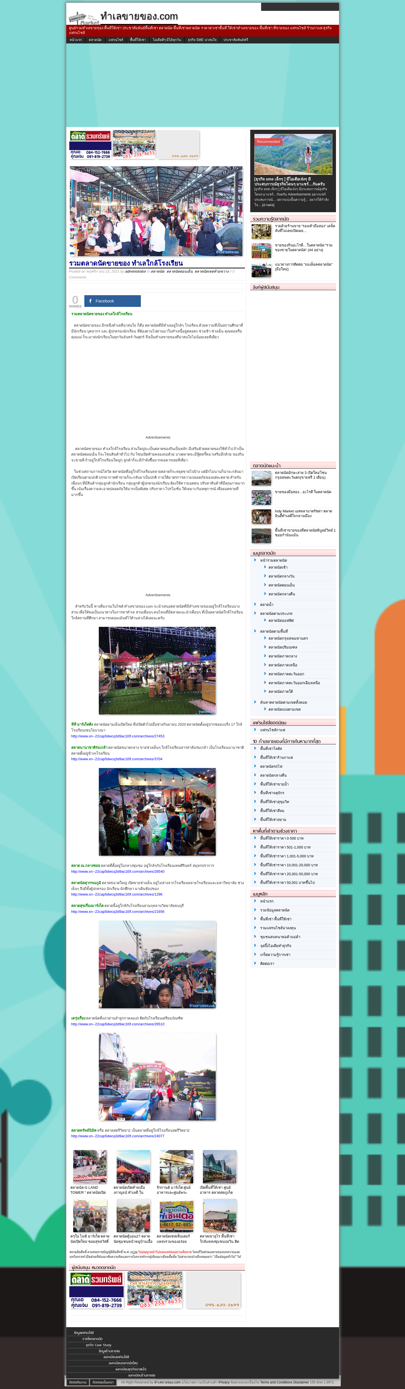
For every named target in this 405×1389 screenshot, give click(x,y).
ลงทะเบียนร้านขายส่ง (141, 1375)
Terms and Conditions (276, 1382)
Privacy (224, 1382)
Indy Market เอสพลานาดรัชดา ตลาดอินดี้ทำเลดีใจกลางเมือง (303, 513)
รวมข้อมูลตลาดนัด (274, 910)
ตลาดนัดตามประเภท (276, 614)
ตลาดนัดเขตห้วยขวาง (212, 271)
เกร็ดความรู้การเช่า (275, 955)
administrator (135, 271)
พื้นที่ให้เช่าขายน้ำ (274, 784)
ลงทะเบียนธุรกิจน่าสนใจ (131, 1369)
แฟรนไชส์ (116, 40)
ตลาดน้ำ (266, 605)
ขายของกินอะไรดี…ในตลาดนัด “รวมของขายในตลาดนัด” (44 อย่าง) (304, 247)
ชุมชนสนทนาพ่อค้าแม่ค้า (280, 937)
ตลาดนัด (95, 40)
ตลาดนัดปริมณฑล (283, 647)
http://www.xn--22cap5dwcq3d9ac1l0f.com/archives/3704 (117, 759)
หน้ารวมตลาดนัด (273, 560)
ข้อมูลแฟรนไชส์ (84, 1333)
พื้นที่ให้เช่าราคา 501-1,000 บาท (285, 847)
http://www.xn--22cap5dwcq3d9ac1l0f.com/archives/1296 (117, 894)
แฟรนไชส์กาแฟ (272, 730)
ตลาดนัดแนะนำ (267, 465)
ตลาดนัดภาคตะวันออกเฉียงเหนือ (294, 683)
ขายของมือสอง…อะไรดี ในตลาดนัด (303, 492)
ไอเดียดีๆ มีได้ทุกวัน (167, 40)
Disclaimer (301, 1382)
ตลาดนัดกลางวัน (281, 576)
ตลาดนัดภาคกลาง (283, 656)
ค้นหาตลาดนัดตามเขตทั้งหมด (283, 702)
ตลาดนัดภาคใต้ (281, 691)
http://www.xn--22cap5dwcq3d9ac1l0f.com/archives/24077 (118, 1136)
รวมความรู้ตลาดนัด (271, 219)
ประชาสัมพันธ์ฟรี (236, 40)
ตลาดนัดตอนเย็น (179, 271)
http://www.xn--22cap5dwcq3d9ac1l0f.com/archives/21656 (118, 911)
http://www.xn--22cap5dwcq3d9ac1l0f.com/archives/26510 (118, 1024)
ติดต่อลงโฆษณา (103, 1382)
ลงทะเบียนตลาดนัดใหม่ (123, 1363)
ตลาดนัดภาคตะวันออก (286, 674)
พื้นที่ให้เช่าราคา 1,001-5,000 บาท (287, 856)
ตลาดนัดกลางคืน (282, 594)
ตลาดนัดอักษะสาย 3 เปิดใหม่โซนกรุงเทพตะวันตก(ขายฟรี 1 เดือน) (301, 475)
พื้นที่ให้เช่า (138, 40)
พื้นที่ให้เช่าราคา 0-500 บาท (282, 838)
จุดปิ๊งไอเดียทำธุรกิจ (275, 946)
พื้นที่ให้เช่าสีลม (272, 811)
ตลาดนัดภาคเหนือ (283, 665)
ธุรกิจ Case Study (98, 1345)
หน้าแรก (76, 40)
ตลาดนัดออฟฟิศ (281, 620)
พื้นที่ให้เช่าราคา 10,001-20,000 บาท (289, 865)
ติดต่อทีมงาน (77, 1382)
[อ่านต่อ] (268, 205)
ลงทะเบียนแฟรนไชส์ (116, 1357)
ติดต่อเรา (267, 964)
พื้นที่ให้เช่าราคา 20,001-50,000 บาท (289, 874)
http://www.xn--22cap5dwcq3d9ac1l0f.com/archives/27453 (118, 736)
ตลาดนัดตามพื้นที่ (274, 631)
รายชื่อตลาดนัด (92, 1339)
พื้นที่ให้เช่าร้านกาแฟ (276, 757)
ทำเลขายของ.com (167, 1382)
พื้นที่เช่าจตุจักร (272, 793)
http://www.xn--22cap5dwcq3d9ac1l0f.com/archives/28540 (118, 871)
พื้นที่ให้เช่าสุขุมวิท (274, 802)
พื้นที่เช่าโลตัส (271, 749)
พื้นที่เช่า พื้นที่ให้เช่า (276, 919)
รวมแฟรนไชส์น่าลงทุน (278, 928)
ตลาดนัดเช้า (278, 567)
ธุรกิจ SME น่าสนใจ (202, 40)
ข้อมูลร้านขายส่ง (109, 1351)
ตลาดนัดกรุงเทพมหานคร (288, 638)
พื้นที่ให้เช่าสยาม (273, 820)
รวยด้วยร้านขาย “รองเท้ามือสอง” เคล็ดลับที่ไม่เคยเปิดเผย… (305, 228)
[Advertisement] (202, 85)
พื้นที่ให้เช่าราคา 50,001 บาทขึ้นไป (287, 883)
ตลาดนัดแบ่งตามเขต (285, 709)
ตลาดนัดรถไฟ (271, 766)
